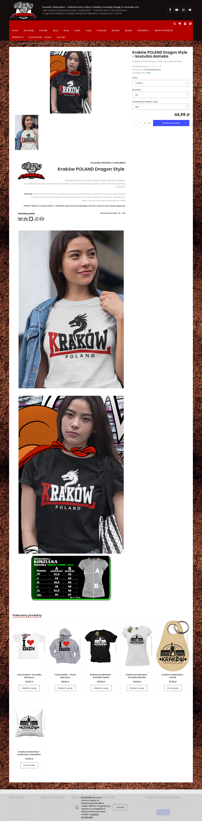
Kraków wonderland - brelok (173, 662)
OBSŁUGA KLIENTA (52, 783)
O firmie (13, 791)
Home (15, 23)
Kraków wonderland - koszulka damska (137, 662)
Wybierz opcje (29, 674)
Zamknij (120, 807)
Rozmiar (136, 76)
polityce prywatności (90, 816)
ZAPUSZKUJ (143, 23)
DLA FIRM (108, 783)
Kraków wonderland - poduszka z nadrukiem (29, 739)
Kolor (134, 64)
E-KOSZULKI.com (152, 56)
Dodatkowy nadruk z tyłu (145, 88)
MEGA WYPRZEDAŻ (83, 783)
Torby (88, 23)
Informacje (16, 783)
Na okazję (29, 23)
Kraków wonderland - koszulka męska (101, 662)
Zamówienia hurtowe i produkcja (113, 792)
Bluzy (55, 23)
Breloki (128, 23)
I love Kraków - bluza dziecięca (65, 662)
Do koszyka (173, 674)
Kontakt (44, 791)
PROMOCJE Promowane (83, 791)
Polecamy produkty (27, 602)
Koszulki (43, 23)
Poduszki (101, 23)
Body (66, 23)
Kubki (77, 23)
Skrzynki (116, 23)
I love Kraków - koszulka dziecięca (29, 662)
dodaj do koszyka (171, 109)
